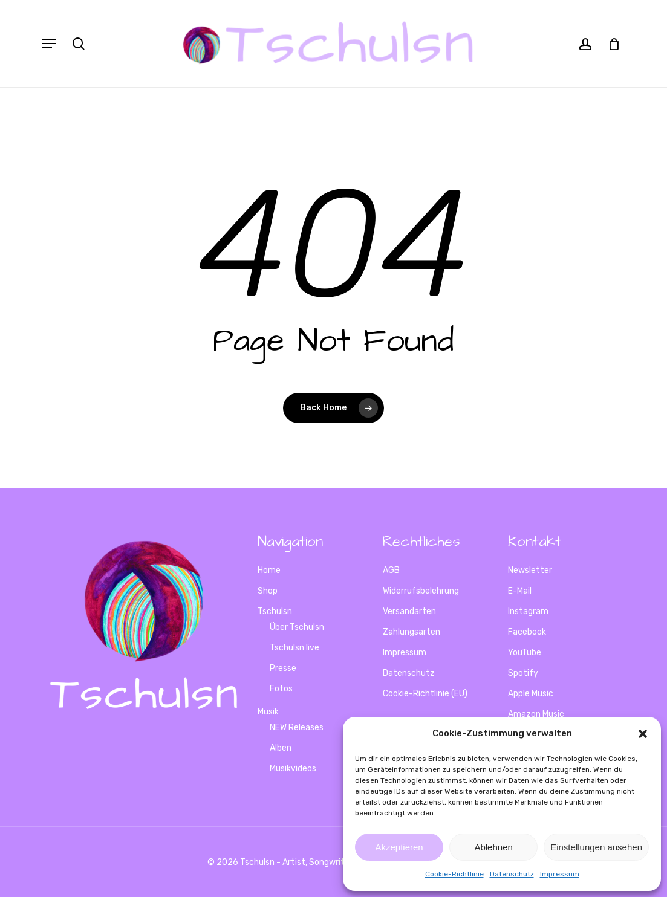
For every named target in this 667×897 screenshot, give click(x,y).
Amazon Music (536, 714)
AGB (391, 570)
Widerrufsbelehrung (421, 591)
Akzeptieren (399, 847)
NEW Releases (297, 727)
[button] (643, 734)
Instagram (528, 611)
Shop (268, 591)
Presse (283, 668)
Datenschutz (512, 874)
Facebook (527, 632)
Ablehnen (493, 847)
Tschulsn (275, 611)
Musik (268, 712)
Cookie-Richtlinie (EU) (425, 693)
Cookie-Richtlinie (454, 874)
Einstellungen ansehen (596, 847)
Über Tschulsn (297, 627)
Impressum (559, 874)
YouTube (524, 652)
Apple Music (530, 693)
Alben (280, 748)
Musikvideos (293, 768)
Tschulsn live (294, 648)
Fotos (281, 689)
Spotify (523, 673)
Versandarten (409, 611)
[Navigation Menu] (49, 43)
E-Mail (520, 591)
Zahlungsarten (411, 632)
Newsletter (530, 570)
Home (269, 570)
